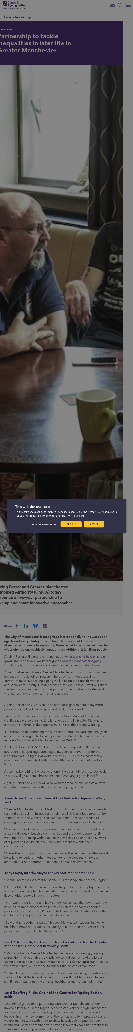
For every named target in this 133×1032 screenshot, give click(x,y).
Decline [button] (71, 524)
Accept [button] (94, 524)
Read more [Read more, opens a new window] (79, 515)
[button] (43, 524)
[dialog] (66, 516)
